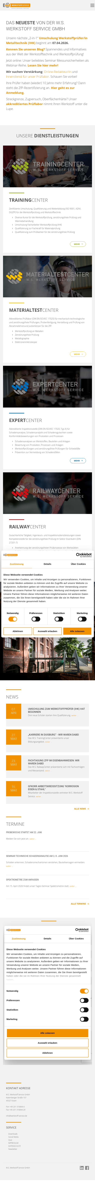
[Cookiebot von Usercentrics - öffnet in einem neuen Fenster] (78, 555)
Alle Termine (78, 903)
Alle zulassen (77, 631)
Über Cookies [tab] (78, 564)
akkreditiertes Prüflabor (25, 104)
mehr (77, 244)
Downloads (12, 1134)
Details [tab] (47, 564)
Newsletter (12, 1149)
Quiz (10, 1140)
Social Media (13, 1137)
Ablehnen (18, 631)
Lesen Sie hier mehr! (43, 65)
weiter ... (74, 715)
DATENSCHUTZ (14, 1146)
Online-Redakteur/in (57, 72)
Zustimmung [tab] (16, 564)
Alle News (80, 808)
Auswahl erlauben (47, 631)
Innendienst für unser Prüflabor (27, 77)
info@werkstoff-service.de (16, 1116)
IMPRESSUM (13, 1143)
